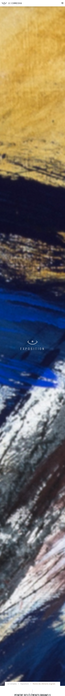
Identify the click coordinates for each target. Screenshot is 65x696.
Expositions (24, 684)
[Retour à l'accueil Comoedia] (33, 3)
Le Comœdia (12, 684)
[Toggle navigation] (62, 3)
